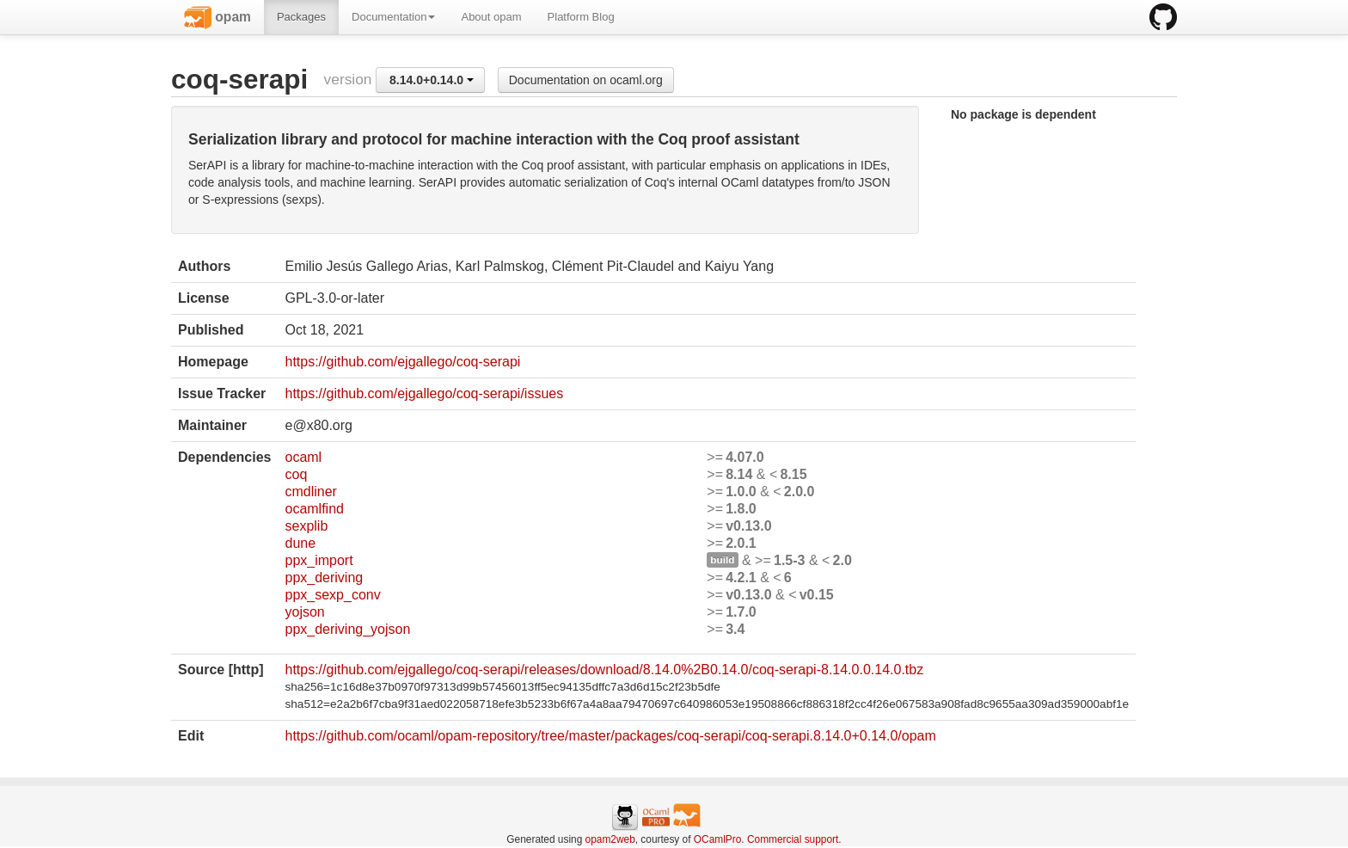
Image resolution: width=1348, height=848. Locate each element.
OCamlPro (718, 839)
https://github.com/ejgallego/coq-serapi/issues (424, 393)
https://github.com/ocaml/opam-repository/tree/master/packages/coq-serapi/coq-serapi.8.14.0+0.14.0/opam (610, 735)
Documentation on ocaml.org (586, 80)
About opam (491, 16)
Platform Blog (581, 16)
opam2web (610, 839)
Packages (301, 16)
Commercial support (792, 839)
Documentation (393, 16)
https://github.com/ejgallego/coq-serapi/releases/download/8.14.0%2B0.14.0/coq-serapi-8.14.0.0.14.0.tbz (604, 669)
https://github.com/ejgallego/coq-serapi (402, 361)
